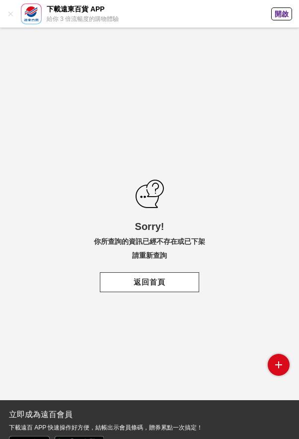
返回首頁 (149, 282)
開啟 (282, 14)
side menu (279, 365)
